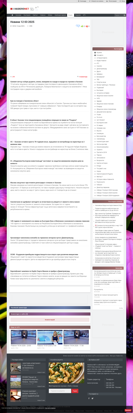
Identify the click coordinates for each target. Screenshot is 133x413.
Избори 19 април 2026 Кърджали (108, 195)
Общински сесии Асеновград (106, 109)
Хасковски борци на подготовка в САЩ (108, 205)
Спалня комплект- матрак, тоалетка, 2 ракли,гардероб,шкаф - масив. (31, 395)
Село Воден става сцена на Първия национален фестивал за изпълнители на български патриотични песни (108, 232)
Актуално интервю (103, 92)
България (100, 90)
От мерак (100, 125)
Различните (101, 182)
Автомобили (101, 157)
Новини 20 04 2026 (18, 345)
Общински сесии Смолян (105, 95)
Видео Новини (101, 60)
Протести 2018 (102, 152)
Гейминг (99, 184)
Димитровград (102, 68)
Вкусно (99, 130)
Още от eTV (15, 327)
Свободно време (60, 15)
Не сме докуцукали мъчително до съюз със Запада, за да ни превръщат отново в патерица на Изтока (107, 272)
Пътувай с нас (101, 168)
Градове (78, 15)
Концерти (100, 55)
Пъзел (99, 114)
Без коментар (101, 136)
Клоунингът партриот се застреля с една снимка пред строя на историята (108, 301)
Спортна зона (101, 82)
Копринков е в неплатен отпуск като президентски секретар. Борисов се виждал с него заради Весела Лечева (107, 259)
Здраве (99, 101)
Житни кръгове (102, 144)
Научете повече (50, 408)
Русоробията (98, 289)
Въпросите (100, 160)
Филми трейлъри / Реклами (106, 84)
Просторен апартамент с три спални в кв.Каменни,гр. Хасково (31, 367)
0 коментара (83, 76)
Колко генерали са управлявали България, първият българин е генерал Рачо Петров (108, 239)
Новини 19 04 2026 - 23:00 (47, 345)
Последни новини (115, 201)
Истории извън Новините (105, 179)
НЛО (98, 98)
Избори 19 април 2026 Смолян (107, 192)
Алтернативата (102, 57)
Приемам (128, 410)
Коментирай (50, 319)
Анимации (100, 133)
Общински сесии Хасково (105, 103)
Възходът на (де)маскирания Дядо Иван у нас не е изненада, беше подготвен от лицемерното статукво (107, 282)
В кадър (99, 106)
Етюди (99, 165)
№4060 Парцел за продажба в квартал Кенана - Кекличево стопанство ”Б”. (30, 381)
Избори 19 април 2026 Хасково (107, 190)
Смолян (99, 66)
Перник (99, 155)
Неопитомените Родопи (105, 173)
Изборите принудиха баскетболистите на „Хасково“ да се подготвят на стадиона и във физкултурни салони (108, 252)
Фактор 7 (100, 176)
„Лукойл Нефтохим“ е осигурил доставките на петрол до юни (105, 221)
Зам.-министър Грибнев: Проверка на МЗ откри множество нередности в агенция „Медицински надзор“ (107, 215)
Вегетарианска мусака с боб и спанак (63, 385)
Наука (99, 171)
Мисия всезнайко (102, 146)
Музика (99, 52)
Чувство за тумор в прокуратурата (106, 295)
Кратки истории (102, 163)
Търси (75, 390)
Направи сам (101, 128)
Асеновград (101, 138)
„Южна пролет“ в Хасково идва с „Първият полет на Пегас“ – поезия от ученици (108, 246)
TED (98, 79)
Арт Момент (101, 119)
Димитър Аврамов (103, 187)
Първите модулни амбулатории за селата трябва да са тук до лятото (107, 209)
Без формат (101, 76)
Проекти (99, 149)
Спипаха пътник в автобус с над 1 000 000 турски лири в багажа (109, 226)
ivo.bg (121, 307)
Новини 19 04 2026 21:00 (73, 345)
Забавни (99, 74)
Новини (42, 15)
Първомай (100, 87)
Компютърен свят (103, 141)
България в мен (102, 122)
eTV (13, 76)
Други (99, 71)
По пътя (99, 117)
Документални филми (104, 111)
